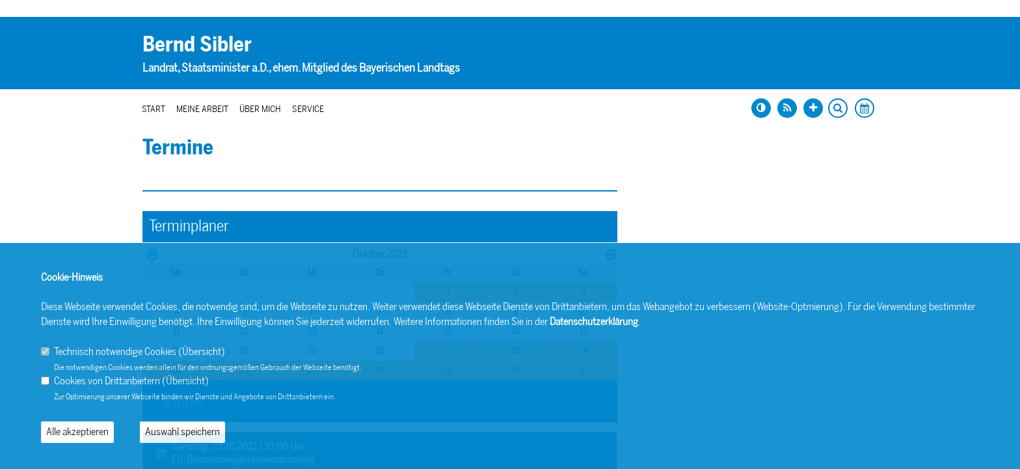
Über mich (260, 109)
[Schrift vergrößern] (813, 108)
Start (153, 109)
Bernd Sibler (197, 44)
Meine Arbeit (202, 109)
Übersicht (201, 351)
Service (308, 109)
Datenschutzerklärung (594, 321)
